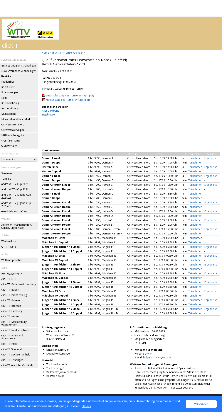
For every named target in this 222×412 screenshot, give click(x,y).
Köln (4, 97)
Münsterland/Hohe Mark (16, 119)
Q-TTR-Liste (8, 246)
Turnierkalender (73, 52)
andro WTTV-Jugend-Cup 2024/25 (16, 196)
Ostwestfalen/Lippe (13, 130)
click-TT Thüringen (12, 360)
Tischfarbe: (52, 368)
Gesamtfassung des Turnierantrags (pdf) (70, 95)
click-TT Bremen (11, 305)
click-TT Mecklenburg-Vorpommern (14, 323)
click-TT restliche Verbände (17, 365)
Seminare (7, 173)
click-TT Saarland (11, 349)
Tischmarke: (53, 364)
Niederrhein (8, 81)
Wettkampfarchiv (11, 260)
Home (45, 52)
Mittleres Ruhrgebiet (13, 135)
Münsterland (8, 113)
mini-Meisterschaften (14, 211)
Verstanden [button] (201, 404)
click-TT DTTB (9, 279)
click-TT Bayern (10, 300)
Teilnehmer (195, 158)
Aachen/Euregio (10, 108)
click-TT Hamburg (11, 311)
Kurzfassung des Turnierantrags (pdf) (68, 99)
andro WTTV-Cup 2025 (14, 184)
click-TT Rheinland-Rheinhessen (12, 337)
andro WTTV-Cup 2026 (14, 189)
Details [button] (86, 406)
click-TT (56, 52)
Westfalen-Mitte (11, 140)
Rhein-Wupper (9, 92)
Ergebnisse (48, 114)
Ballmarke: (52, 372)
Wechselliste (8, 241)
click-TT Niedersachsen (15, 330)
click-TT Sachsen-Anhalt (15, 354)
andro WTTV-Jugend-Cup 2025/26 (16, 204)
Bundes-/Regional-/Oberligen (18, 65)
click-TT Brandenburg (14, 295)
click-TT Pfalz (9, 343)
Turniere (6, 178)
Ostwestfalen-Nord (12, 124)
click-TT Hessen (10, 316)
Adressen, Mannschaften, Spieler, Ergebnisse (16, 226)
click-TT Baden (10, 289)
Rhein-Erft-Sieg (10, 103)
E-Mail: (138, 357)
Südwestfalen (9, 146)
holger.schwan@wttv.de (157, 357)
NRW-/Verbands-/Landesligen (18, 71)
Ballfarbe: (52, 376)
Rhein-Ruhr (7, 87)
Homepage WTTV (12, 273)
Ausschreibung (50, 110)
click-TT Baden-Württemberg (18, 284)
